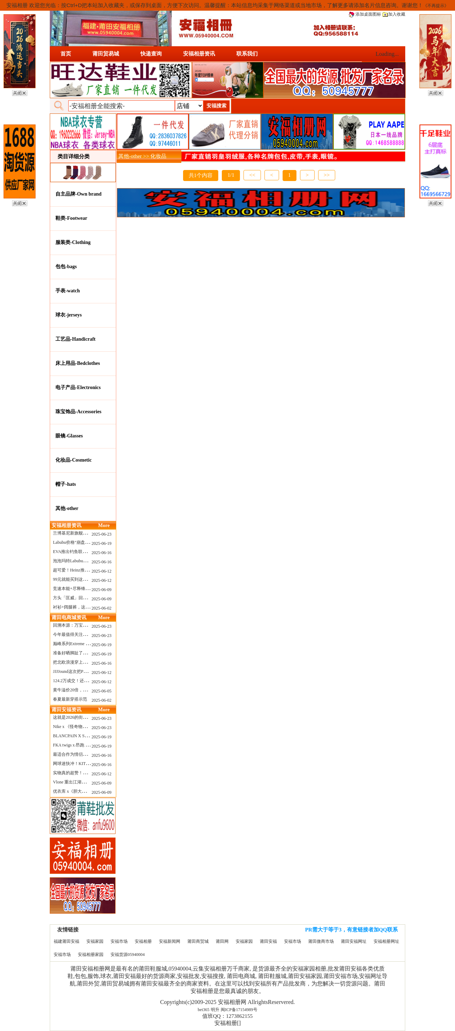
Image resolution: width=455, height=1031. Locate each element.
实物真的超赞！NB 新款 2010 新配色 (87, 772)
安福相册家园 (90, 954)
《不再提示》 (436, 5)
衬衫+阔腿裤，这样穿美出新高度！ (86, 607)
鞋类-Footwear (71, 218)
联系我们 (247, 54)
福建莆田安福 (66, 941)
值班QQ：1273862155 (227, 1016)
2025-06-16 (102, 552)
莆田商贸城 (198, 941)
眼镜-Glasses (69, 436)
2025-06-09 (102, 589)
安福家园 (94, 941)
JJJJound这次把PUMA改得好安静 (83, 671)
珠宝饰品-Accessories (78, 411)
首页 (65, 54)
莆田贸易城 (105, 54)
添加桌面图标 (365, 14)
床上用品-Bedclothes (77, 363)
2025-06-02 (102, 608)
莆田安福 (268, 941)
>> (327, 175)
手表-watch (67, 290)
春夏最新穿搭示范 (70, 699)
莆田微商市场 (321, 941)
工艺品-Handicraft (75, 339)
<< (252, 175)
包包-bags (66, 266)
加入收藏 (393, 14)
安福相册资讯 (199, 54)
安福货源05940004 (128, 954)
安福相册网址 (386, 941)
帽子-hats (65, 484)
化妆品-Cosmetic (73, 460)
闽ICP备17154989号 (239, 1009)
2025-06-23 (102, 534)
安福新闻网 (169, 941)
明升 (215, 1009)
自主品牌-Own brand (78, 194)
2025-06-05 (102, 691)
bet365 (203, 1009)
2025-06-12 (102, 571)
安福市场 (119, 941)
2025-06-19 (102, 543)
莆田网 (222, 941)
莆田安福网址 (353, 941)
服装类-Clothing (73, 242)
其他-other (67, 508)
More (103, 525)
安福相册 (143, 941)
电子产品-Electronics (78, 387)
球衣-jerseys (68, 315)
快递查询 (151, 54)
